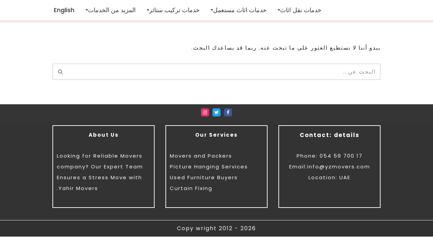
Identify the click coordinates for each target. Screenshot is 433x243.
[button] (279, 10)
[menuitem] (64, 10)
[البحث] (224, 71)
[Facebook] (228, 119)
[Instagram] (205, 119)
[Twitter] (216, 119)
